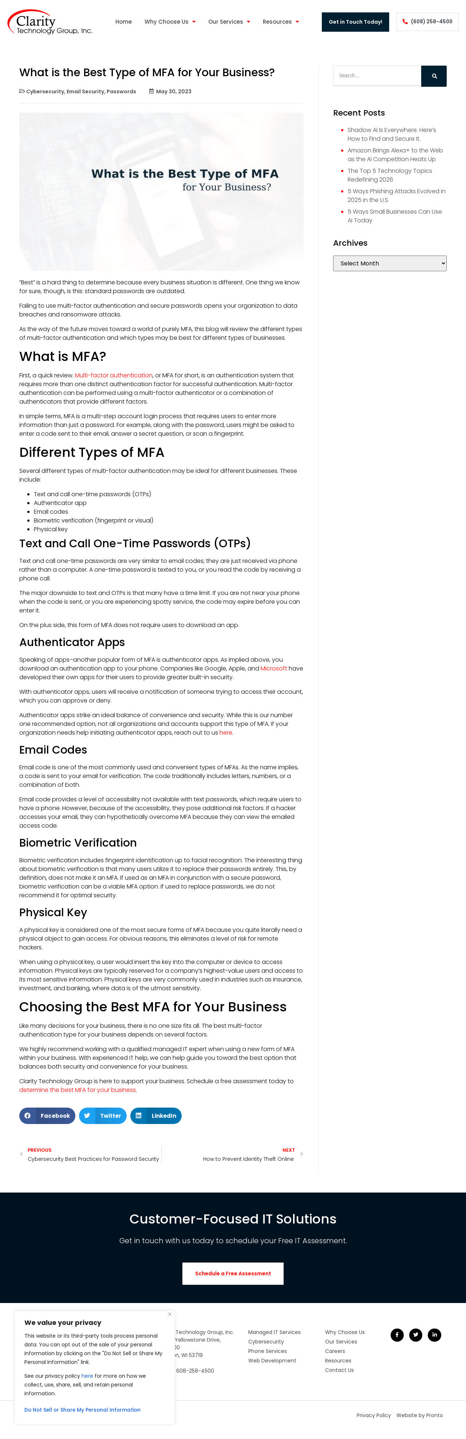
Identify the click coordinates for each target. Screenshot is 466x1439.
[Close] (169, 1314)
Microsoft (273, 668)
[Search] (434, 76)
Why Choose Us (168, 22)
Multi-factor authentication (113, 375)
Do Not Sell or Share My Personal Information (84, 1410)
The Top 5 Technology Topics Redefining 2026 (390, 175)
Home (122, 22)
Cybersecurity (45, 91)
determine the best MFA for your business (77, 1090)
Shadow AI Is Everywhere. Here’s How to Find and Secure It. (392, 134)
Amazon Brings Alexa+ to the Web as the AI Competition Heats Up (395, 154)
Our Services (228, 22)
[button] (47, 1116)
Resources (279, 22)
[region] (95, 1367)
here (87, 1376)
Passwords (121, 91)
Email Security (85, 91)
